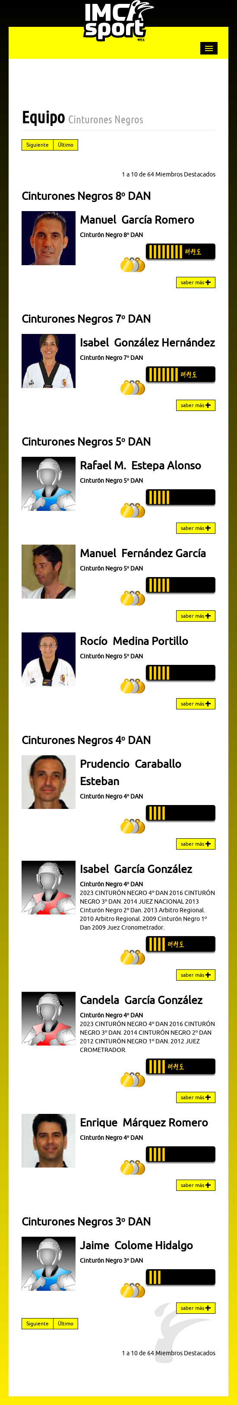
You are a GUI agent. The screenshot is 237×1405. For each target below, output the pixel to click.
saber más (196, 282)
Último (65, 145)
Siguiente (37, 145)
